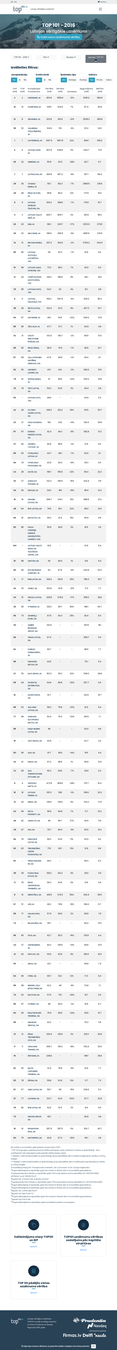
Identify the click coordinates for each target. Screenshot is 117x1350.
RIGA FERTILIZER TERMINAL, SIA (34, 1015)
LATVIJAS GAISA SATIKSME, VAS (34, 269)
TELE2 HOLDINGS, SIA (35, 424)
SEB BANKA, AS (34, 119)
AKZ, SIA (31, 829)
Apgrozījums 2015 (86, 90)
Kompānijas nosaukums (34, 90)
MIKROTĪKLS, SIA (34, 895)
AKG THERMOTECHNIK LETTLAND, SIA (35, 774)
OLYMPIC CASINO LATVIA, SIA (34, 413)
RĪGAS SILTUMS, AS (34, 195)
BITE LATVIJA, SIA (35, 508)
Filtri (46, 57)
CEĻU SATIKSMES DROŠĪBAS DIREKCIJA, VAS (35, 360)
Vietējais (72, 80)
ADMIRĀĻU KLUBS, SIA (32, 617)
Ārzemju (83, 80)
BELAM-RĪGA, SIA (35, 923)
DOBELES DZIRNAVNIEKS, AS (34, 652)
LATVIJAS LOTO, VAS (34, 399)
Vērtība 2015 (60, 90)
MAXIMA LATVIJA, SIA (33, 501)
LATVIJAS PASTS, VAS (34, 291)
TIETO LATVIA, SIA (33, 390)
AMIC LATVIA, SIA (35, 1089)
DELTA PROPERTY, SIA (34, 813)
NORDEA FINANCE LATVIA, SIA (35, 434)
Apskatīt (33, 1246)
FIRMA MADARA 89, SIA (34, 862)
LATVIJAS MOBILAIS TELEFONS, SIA (34, 205)
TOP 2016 (14, 90)
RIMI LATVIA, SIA (34, 579)
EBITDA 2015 (99, 90)
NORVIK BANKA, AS (34, 381)
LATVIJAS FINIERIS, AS (32, 794)
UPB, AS (31, 904)
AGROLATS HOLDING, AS (33, 483)
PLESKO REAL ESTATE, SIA (33, 875)
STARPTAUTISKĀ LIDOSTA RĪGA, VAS (34, 280)
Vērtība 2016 (49, 90)
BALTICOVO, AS (34, 518)
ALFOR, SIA (32, 472)
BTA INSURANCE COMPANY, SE (34, 572)
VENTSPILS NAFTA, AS (32, 785)
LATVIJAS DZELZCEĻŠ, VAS (34, 300)
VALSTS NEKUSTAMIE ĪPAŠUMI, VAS (33, 338)
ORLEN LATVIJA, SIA (34, 639)
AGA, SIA (31, 752)
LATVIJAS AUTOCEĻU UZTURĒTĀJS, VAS (33, 257)
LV (12, 2)
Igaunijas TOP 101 (95, 59)
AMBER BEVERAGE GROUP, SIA (32, 628)
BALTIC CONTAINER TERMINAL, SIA (34, 1071)
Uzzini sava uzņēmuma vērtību (58, 37)
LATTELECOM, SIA (35, 174)
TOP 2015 (22, 90)
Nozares (71, 57)
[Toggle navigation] (100, 9)
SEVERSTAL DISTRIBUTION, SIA (34, 685)
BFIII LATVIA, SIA (34, 1107)
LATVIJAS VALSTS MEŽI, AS (35, 216)
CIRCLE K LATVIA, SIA (35, 599)
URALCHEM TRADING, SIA (33, 1048)
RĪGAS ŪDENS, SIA (33, 349)
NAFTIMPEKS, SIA (35, 1138)
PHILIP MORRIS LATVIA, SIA (34, 730)
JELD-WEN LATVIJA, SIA (33, 709)
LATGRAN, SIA (33, 1098)
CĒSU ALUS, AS (34, 326)
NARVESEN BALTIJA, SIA (33, 663)
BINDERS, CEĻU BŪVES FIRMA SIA (35, 987)
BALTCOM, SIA (34, 995)
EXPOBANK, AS (34, 317)
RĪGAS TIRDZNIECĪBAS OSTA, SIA (34, 1037)
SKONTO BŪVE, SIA (34, 697)
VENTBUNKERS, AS (34, 947)
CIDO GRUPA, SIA (35, 741)
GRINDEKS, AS (33, 162)
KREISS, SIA (32, 802)
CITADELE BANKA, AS (32, 185)
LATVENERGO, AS (35, 140)
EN (15, 2)
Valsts (109, 80)
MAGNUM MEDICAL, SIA (33, 1024)
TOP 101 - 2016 (21, 57)
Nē (25, 80)
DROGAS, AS (33, 490)
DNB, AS (31, 224)
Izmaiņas (72, 91)
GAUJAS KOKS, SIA (34, 915)
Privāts (100, 80)
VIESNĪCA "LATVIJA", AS (33, 446)
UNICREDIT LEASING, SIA (33, 371)
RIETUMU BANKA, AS (35, 244)
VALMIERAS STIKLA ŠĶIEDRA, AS (34, 131)
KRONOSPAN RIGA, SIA (33, 1130)
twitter (102, 2)
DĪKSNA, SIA (32, 1080)
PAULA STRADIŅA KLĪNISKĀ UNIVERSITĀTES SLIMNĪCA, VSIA (34, 533)
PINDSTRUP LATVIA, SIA (32, 841)
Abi (14, 80)
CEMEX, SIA (32, 588)
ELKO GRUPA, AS (35, 673)
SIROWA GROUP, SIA (35, 1118)
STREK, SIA (32, 976)
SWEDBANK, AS (34, 98)
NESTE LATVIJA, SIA (34, 310)
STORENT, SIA (33, 1004)
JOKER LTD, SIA (34, 820)
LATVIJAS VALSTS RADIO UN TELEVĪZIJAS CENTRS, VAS (35, 550)
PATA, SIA (32, 935)
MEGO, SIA (32, 963)
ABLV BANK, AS (34, 233)
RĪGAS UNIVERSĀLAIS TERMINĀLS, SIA (34, 885)
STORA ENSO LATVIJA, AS (33, 455)
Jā (20, 80)
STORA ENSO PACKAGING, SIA (34, 464)
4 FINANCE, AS (34, 606)
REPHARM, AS (33, 1056)
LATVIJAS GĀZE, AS (34, 152)
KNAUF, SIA (32, 762)
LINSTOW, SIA (33, 561)
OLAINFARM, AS (34, 107)
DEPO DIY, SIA (33, 954)
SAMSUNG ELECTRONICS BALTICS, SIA (33, 719)
